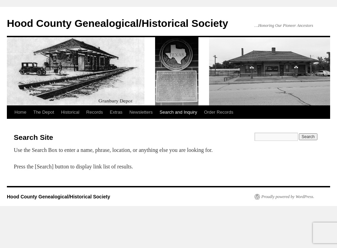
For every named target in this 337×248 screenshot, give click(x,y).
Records (94, 112)
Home (20, 112)
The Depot (43, 112)
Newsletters (141, 112)
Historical (70, 112)
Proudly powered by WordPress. (287, 196)
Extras (116, 112)
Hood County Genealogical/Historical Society (117, 23)
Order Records (218, 112)
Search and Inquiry (178, 112)
